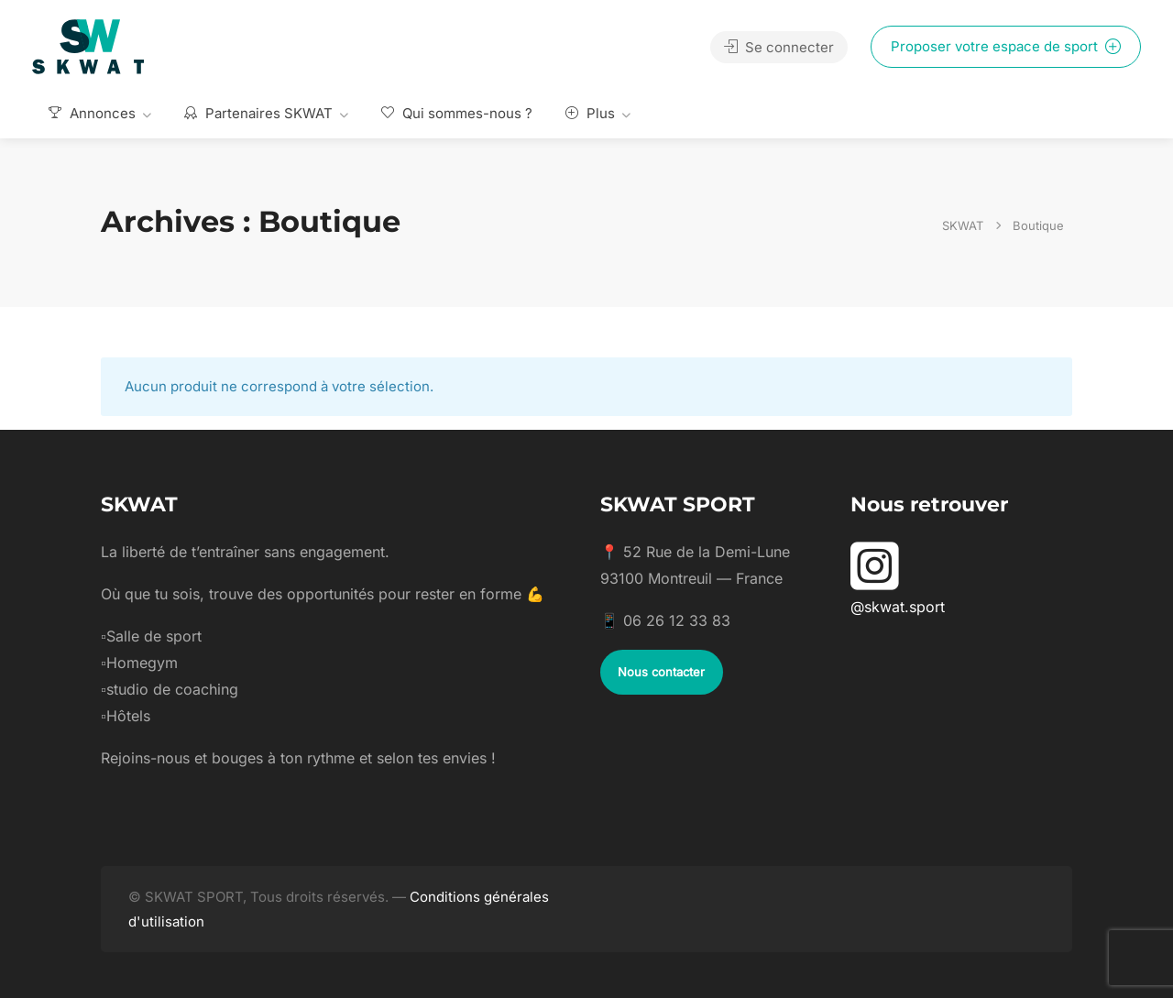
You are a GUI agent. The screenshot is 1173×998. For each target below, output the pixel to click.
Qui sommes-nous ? (456, 113)
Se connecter (779, 47)
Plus (590, 113)
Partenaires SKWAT (258, 113)
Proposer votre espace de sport (1006, 46)
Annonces (92, 113)
